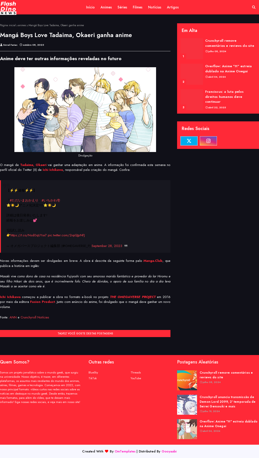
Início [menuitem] (90, 7)
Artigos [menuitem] (173, 7)
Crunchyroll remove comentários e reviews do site (229, 43)
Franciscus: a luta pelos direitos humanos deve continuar (224, 96)
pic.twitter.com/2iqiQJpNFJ (66, 235)
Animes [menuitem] (106, 7)
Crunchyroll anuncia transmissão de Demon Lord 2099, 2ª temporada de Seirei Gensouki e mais (227, 402)
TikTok (93, 378)
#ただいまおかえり (24, 200)
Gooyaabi (169, 451)
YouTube (136, 378)
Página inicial (8, 25)
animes (22, 25)
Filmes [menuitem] (137, 7)
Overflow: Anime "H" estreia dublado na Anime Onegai (228, 69)
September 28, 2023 (107, 245)
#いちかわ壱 (51, 200)
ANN (13, 317)
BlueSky (93, 372)
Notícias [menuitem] (154, 7)
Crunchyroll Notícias (35, 317)
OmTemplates (125, 451)
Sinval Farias (10, 45)
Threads (136, 372)
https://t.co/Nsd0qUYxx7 (29, 235)
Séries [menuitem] (122, 7)
